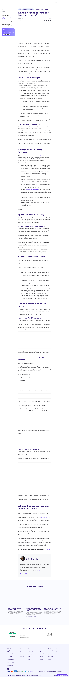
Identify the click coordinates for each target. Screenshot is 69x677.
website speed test (45, 517)
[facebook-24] (51, 669)
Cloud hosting (9, 656)
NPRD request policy (42, 671)
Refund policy (53, 671)
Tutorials (57, 648)
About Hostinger (50, 648)
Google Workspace (10, 665)
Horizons (29, 648)
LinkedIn (38, 570)
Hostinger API (30, 659)
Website (19, 9)
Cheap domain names (22, 650)
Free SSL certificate (22, 654)
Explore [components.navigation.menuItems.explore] (22, 2)
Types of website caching (6, 19)
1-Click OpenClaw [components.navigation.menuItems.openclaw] (34, 2)
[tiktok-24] (61, 669)
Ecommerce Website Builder (32, 653)
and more (31, 671)
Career (49, 653)
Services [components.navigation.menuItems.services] (17, 2)
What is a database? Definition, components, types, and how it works (33, 609)
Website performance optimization (28, 9)
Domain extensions (22, 657)
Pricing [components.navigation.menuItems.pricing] (12, 2)
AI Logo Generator (31, 656)
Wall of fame (42, 656)
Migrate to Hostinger (31, 657)
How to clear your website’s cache (7, 22)
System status (42, 657)
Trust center (41, 659)
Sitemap (41, 660)
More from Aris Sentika (24, 573)
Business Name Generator (32, 654)
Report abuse (58, 653)
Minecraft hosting (10, 660)
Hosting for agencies (10, 659)
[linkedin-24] (49, 669)
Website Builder (30, 650)
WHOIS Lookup (21, 653)
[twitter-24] (55, 669)
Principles (49, 659)
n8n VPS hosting (10, 653)
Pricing (41, 648)
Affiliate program (42, 651)
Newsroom (49, 651)
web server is (42, 204)
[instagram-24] (53, 669)
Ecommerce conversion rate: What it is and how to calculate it (52, 609)
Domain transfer (21, 656)
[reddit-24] (59, 669)
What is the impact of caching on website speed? (7, 25)
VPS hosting (9, 651)
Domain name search (22, 648)
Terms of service (59, 671)
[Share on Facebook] (48, 20)
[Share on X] (46, 20)
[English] (57, 2)
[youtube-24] (57, 669)
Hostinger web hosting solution (30, 373)
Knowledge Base (58, 650)
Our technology (50, 650)
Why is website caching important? (6, 18)
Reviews (41, 650)
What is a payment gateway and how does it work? (15, 609)
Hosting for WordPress (10, 650)
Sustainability (50, 657)
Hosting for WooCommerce (11, 657)
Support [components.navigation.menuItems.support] (28, 2)
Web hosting (9, 648)
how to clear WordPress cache (30, 354)
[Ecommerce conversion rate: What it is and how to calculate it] (52, 599)
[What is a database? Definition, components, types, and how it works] (34, 599)
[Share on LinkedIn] (50, 20)
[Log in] (64, 2)
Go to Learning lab (6, 34)
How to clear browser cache (24, 460)
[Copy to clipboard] (44, 20)
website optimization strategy (42, 155)
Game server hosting (10, 662)
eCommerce (16, 606)
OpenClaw (9, 663)
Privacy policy (48, 671)
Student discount (50, 656)
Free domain (21, 651)
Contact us (58, 651)
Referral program (42, 653)
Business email (9, 654)
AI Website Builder (31, 651)
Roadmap (41, 654)
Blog (48, 654)
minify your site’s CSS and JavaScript (28, 537)
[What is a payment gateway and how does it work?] (16, 599)
